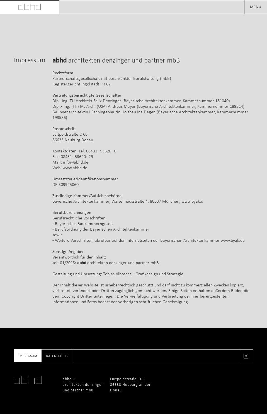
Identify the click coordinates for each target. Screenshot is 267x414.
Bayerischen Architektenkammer (190, 240)
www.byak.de (233, 240)
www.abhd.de (75, 167)
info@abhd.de (75, 162)
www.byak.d (192, 201)
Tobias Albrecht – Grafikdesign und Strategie (143, 273)
